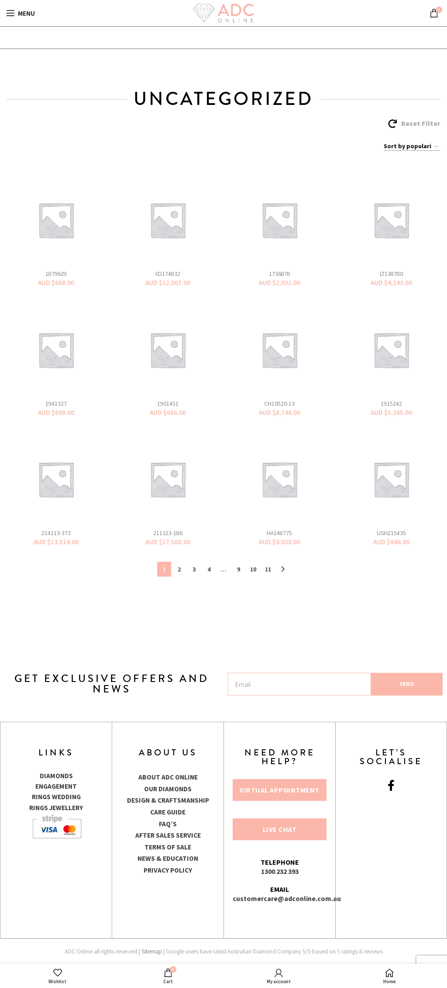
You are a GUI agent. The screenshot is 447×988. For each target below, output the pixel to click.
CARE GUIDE (168, 811)
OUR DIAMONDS (168, 788)
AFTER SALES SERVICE (168, 834)
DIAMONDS (56, 775)
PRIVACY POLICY (168, 869)
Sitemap (151, 951)
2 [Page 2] (179, 569)
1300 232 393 (280, 871)
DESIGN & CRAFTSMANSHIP (168, 800)
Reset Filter (420, 123)
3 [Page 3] (194, 569)
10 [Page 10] (253, 569)
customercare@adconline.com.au (287, 898)
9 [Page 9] (238, 569)
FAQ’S (168, 822)
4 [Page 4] (208, 569)
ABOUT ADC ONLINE (168, 776)
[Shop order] (412, 146)
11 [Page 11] (268, 569)
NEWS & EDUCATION (167, 857)
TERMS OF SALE (168, 846)
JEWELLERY (67, 807)
